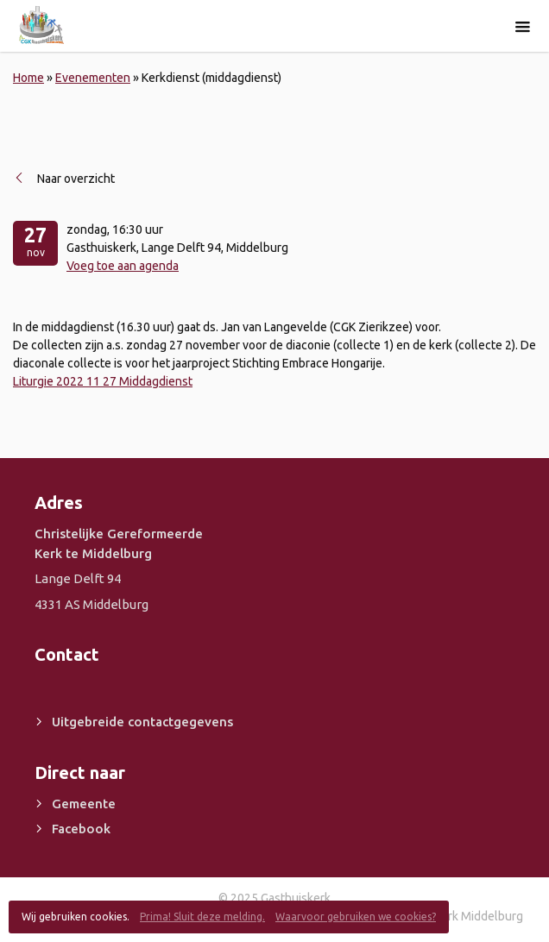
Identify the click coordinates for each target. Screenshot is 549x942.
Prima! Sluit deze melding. (202, 916)
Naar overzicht (76, 178)
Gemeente (84, 803)
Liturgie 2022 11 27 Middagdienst (102, 381)
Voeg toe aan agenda (122, 266)
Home (28, 78)
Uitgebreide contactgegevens (142, 721)
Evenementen (92, 78)
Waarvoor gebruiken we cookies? (355, 916)
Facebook (81, 828)
